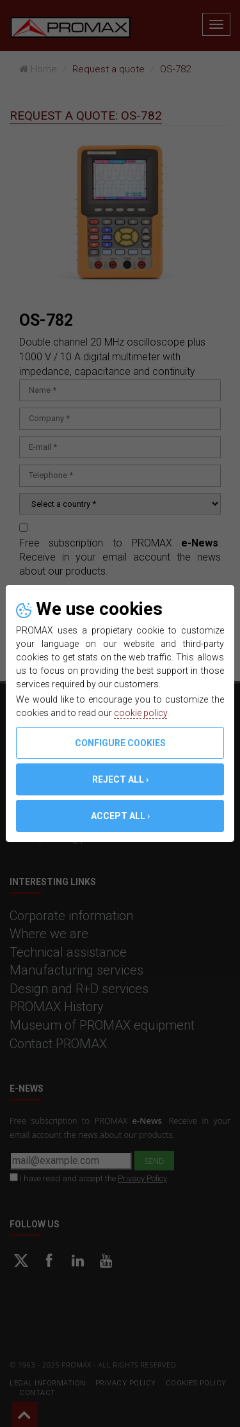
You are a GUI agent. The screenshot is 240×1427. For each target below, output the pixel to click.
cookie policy (140, 713)
